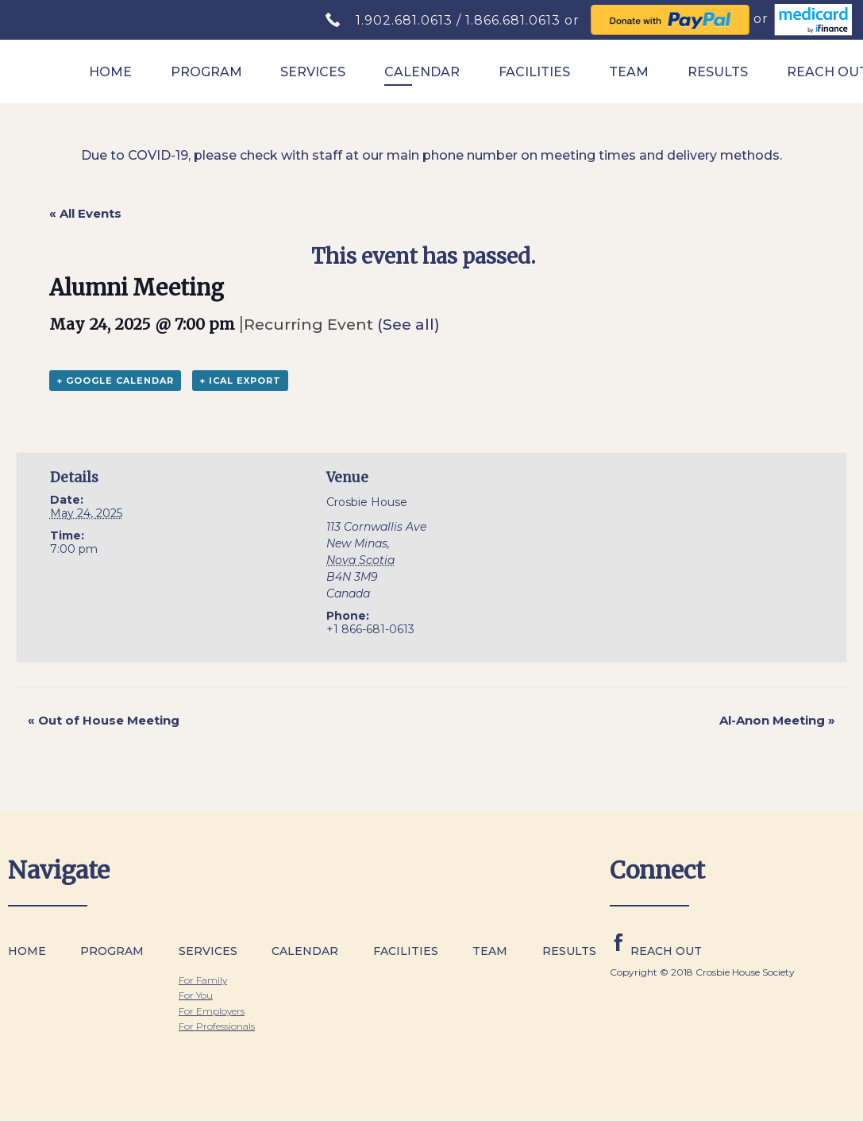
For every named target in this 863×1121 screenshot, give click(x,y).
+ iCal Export (240, 380)
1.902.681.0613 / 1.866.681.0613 (460, 20)
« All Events (85, 213)
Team (629, 71)
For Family (203, 980)
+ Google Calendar (115, 380)
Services (312, 71)
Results (718, 71)
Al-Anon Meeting (777, 720)
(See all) (408, 324)
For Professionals (217, 1026)
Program (206, 71)
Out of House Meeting (103, 720)
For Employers (212, 1011)
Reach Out (666, 951)
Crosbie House (366, 502)
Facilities (534, 71)
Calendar (422, 71)
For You (196, 995)
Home (110, 71)
